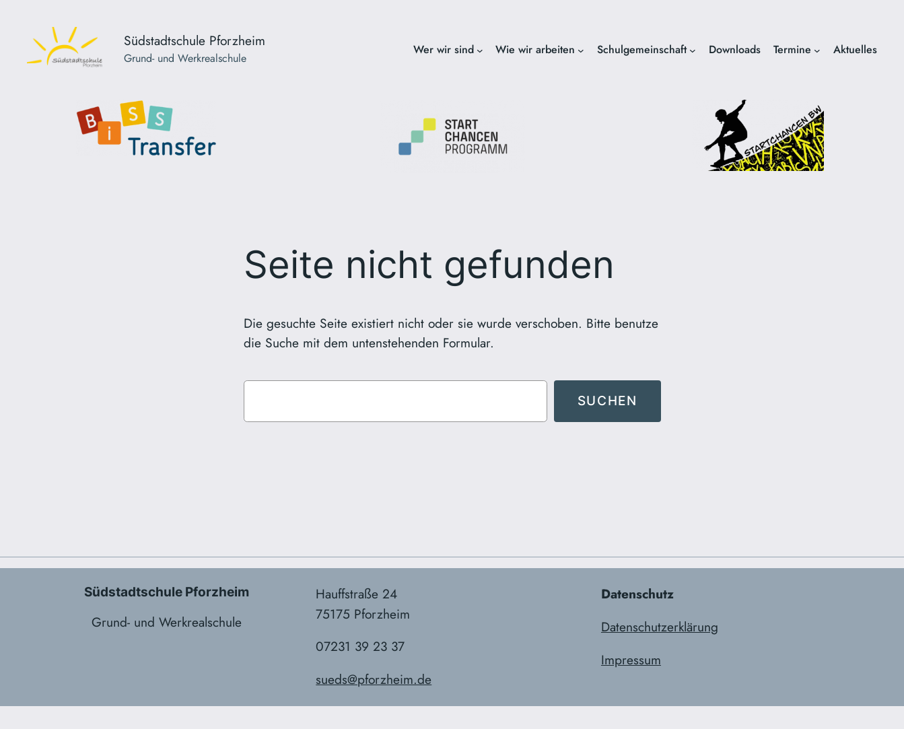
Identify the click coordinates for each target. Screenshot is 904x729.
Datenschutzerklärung (659, 626)
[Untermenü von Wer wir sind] (480, 49)
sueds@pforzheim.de (373, 679)
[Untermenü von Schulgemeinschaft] (692, 49)
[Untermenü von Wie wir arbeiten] (581, 49)
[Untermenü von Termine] (817, 49)
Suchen (607, 400)
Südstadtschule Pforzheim (194, 40)
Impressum (631, 659)
